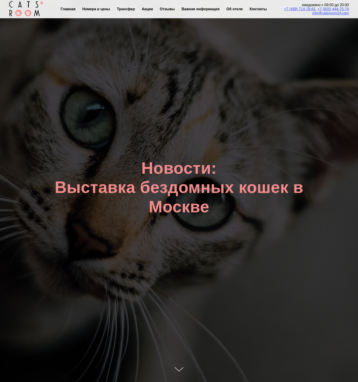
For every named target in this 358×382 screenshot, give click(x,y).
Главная (68, 9)
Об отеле (234, 9)
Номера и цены (96, 9)
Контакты (258, 9)
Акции (147, 9)
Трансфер (126, 9)
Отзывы (167, 9)
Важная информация (200, 9)
